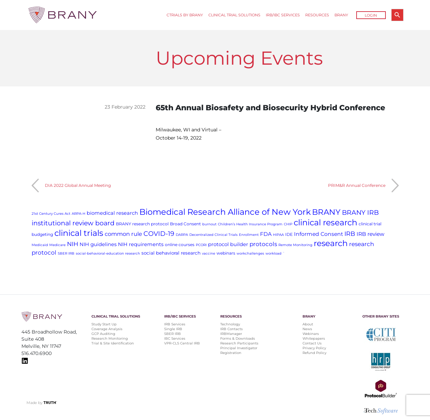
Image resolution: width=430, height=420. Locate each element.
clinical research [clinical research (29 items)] (325, 222)
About (308, 324)
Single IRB (173, 329)
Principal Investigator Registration (238, 350)
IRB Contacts (231, 329)
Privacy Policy (314, 348)
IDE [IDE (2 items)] (289, 234)
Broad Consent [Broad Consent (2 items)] (185, 223)
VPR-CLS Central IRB (182, 343)
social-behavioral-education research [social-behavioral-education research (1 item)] (108, 253)
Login (371, 15)
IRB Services (174, 324)
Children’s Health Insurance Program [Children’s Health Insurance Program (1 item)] (250, 224)
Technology (230, 324)
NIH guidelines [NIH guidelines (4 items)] (98, 244)
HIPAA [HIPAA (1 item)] (278, 234)
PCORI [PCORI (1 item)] (201, 245)
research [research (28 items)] (331, 243)
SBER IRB (172, 334)
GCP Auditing (103, 334)
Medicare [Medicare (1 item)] (57, 245)
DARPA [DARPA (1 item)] (182, 234)
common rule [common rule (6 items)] (123, 233)
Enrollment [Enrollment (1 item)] (249, 234)
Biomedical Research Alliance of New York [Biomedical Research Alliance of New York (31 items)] (225, 212)
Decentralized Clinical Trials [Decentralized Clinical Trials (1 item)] (213, 234)
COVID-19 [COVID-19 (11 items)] (158, 234)
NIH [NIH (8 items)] (72, 243)
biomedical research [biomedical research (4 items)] (112, 213)
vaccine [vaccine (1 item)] (208, 253)
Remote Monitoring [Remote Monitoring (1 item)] (295, 245)
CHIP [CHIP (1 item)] (288, 224)
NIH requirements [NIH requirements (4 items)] (141, 244)
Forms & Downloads (237, 338)
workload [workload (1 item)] (273, 253)
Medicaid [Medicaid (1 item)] (40, 245)
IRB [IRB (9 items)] (349, 234)
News (307, 329)
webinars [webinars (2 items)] (226, 253)
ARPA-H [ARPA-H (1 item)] (78, 213)
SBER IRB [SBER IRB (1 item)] (66, 253)
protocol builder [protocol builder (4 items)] (228, 244)
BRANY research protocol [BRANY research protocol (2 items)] (142, 223)
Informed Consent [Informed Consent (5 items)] (318, 234)
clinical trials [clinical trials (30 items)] (78, 233)
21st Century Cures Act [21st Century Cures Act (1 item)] (51, 213)
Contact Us (312, 343)
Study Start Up (104, 324)
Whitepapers (314, 338)
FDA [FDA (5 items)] (266, 234)
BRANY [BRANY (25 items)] (326, 212)
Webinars (311, 334)
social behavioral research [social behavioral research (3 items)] (171, 253)
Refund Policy (314, 353)
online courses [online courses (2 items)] (179, 244)
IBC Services (174, 338)
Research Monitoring (109, 338)
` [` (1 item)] (284, 253)
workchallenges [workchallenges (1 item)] (250, 253)
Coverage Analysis (106, 329)
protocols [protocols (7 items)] (263, 244)
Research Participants (239, 343)
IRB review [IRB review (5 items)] (370, 234)
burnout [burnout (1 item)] (209, 224)
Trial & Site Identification (112, 343)
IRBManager (231, 334)
